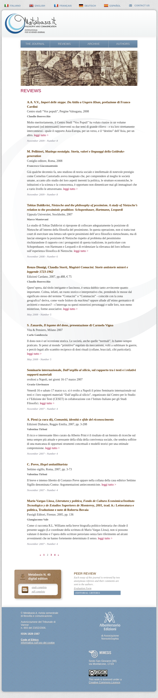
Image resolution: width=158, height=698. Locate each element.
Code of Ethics (30, 639)
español (115, 5)
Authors (123, 43)
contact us (142, 5)
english (40, 5)
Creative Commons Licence (104, 682)
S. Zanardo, (47, 325)
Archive (93, 43)
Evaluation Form (82, 588)
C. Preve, (47, 464)
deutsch (90, 5)
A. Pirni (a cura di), (70, 419)
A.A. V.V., (63, 102)
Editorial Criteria (87, 592)
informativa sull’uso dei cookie (38, 642)
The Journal (35, 43)
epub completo (39, 587)
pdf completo (38, 591)
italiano (15, 5)
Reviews (64, 43)
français (66, 5)
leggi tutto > (41, 135)
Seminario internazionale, (58, 370)
